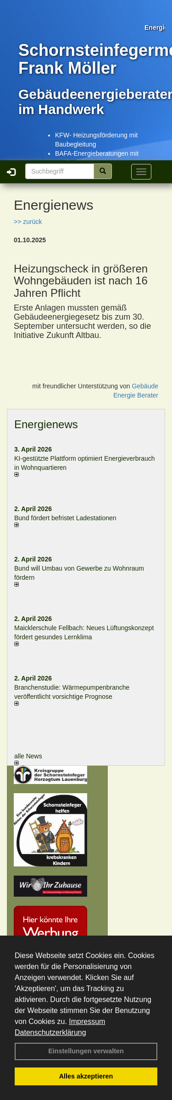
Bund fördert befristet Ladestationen (65, 518)
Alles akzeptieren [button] (86, 1076)
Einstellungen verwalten (86, 1051)
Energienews (46, 424)
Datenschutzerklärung (50, 1032)
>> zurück (28, 221)
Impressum (87, 1021)
